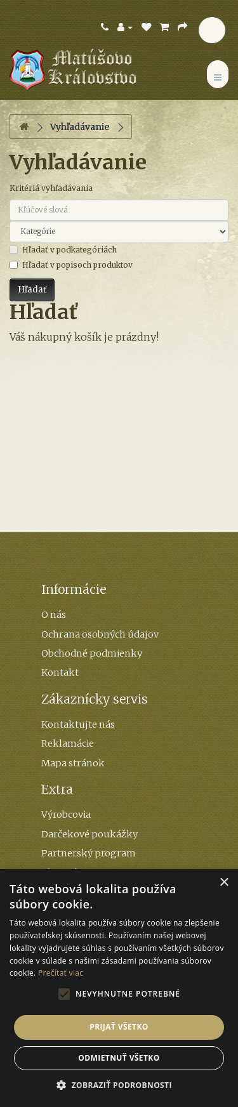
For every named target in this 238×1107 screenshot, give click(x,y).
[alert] (119, 988)
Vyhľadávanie (79, 127)
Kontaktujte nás (78, 724)
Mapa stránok (73, 763)
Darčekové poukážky (89, 834)
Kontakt (60, 672)
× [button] (223, 883)
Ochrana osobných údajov (100, 634)
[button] (119, 1085)
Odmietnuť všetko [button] (118, 1057)
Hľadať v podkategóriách (63, 249)
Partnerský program (88, 853)
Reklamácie (67, 743)
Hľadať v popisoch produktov (71, 265)
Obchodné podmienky (91, 653)
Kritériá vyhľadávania (51, 188)
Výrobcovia (66, 814)
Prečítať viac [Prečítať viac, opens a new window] (60, 972)
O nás (53, 614)
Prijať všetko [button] (119, 1026)
